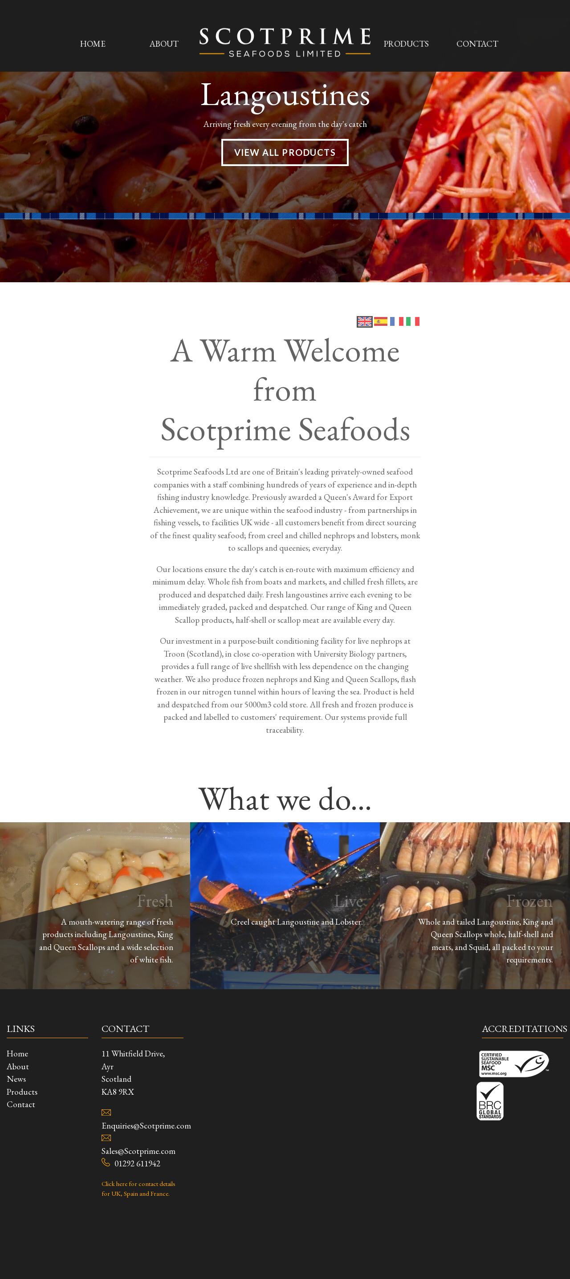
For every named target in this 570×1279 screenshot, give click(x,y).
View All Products (285, 405)
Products (406, 13)
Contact (477, 13)
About (164, 13)
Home (93, 13)
